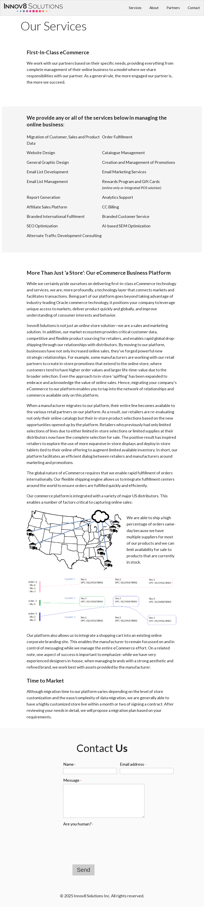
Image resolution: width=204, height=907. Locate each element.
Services (135, 8)
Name (69, 764)
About (154, 8)
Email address (133, 764)
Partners (173, 8)
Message (72, 780)
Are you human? (78, 823)
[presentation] (97, 836)
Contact (194, 8)
